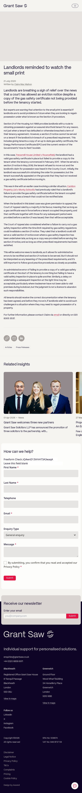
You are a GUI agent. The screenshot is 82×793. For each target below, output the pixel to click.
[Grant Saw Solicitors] (15, 5)
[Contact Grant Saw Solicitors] (74, 785)
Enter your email (13, 611)
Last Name (10, 482)
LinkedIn (8, 715)
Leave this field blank (16, 463)
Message (9, 544)
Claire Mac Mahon (23, 84)
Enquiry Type (11, 529)
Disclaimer (9, 752)
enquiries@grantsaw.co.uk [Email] (16, 657)
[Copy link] (7, 338)
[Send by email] (14, 338)
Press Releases (22, 347)
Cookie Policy (10, 778)
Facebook (8, 728)
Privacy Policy (11, 566)
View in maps (10, 699)
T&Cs (6, 765)
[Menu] (75, 6)
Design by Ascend (12, 785)
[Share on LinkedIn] (21, 338)
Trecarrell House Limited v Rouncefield (35, 155)
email (56, 315)
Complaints (9, 770)
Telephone (10, 498)
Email (7, 513)
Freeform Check (13, 459)
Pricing (7, 774)
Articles (8, 347)
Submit (9, 578)
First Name (10, 467)
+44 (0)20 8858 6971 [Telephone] (13, 661)
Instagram (8, 723)
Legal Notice (10, 757)
